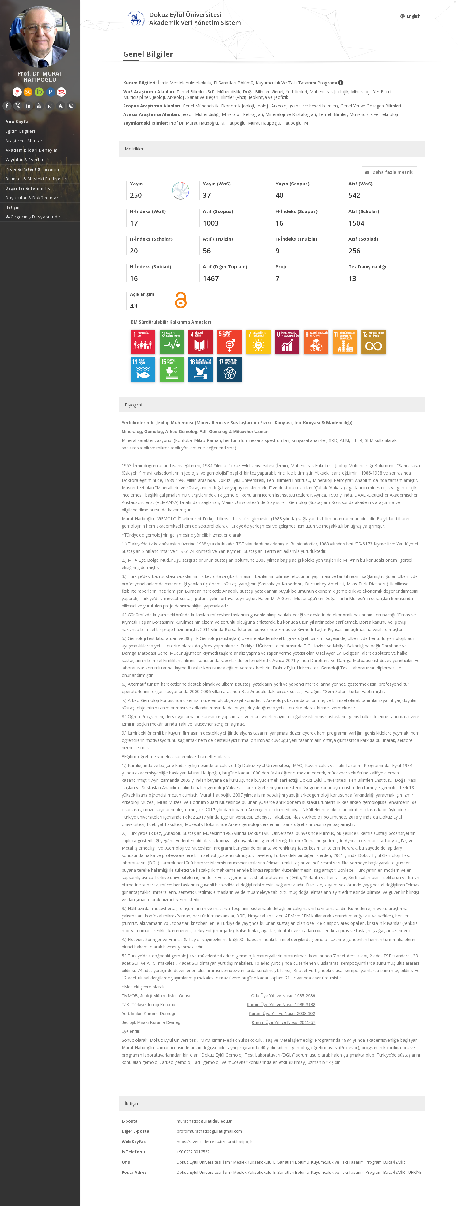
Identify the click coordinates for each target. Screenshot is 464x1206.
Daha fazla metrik (388, 172)
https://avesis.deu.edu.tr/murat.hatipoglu (215, 1141)
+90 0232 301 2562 (193, 1151)
